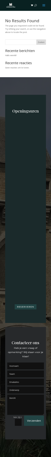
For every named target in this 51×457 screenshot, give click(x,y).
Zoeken (41, 42)
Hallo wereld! (10, 55)
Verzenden (34, 420)
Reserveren (25, 306)
